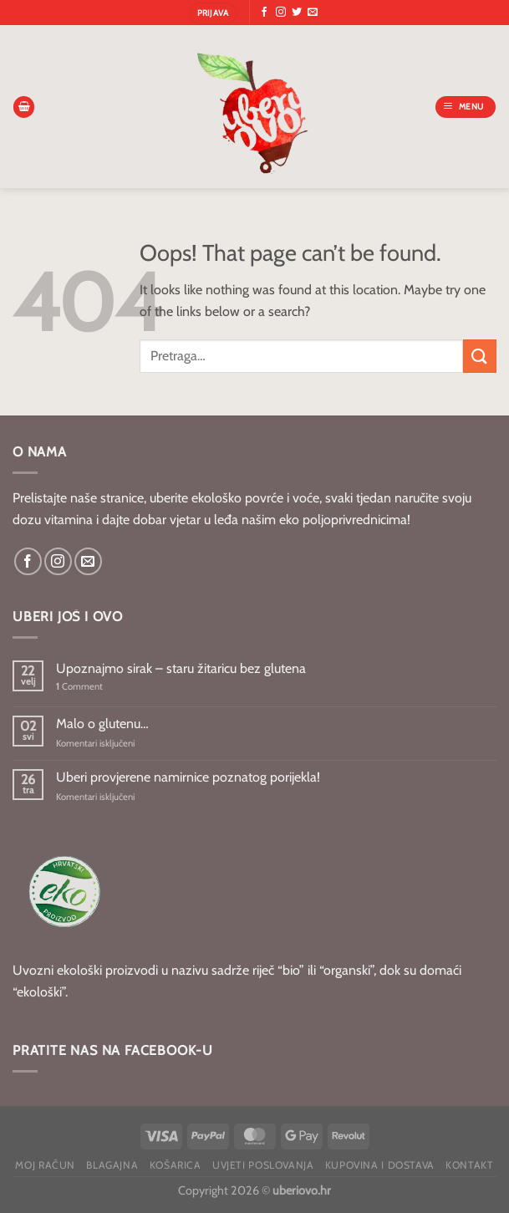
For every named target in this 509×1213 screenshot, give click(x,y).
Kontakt (469, 1165)
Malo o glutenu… (102, 723)
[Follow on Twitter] (297, 12)
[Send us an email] (313, 12)
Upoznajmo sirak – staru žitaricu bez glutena (181, 668)
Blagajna (112, 1165)
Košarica (175, 1165)
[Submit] (479, 355)
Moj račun (45, 1165)
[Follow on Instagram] (281, 12)
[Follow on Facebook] (264, 12)
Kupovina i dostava (380, 1165)
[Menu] (465, 107)
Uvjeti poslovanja (262, 1165)
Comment (79, 686)
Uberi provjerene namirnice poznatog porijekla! (188, 777)
